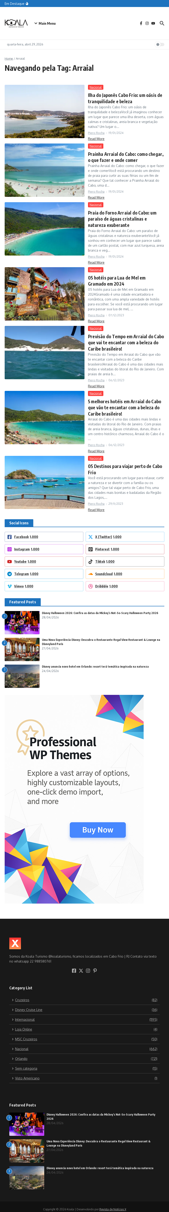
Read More (96, 138)
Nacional (96, 87)
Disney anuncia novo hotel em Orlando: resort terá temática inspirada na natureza (95, 661)
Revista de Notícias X (112, 1203)
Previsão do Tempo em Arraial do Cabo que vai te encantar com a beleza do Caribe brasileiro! (124, 339)
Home (9, 58)
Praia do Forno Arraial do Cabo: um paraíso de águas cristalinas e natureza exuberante (125, 216)
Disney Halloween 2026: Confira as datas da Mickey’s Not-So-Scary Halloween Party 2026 (100, 607)
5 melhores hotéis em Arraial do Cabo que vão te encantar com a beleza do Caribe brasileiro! (123, 403)
